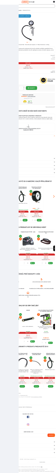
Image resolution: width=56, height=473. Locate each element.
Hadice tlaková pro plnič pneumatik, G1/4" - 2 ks (22, 354)
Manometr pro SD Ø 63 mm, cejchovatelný (36, 187)
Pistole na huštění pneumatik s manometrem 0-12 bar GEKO (8, 354)
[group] (10, 248)
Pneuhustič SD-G (24, 395)
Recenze (3, 165)
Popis (2, 136)
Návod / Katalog (5, 172)
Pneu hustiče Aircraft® (50, 107)
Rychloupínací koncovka (8, 187)
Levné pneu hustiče (16, 393)
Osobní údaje (42, 462)
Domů (2, 10)
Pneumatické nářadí (9, 10)
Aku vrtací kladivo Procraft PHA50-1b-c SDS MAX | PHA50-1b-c (46, 311)
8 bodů (50, 81)
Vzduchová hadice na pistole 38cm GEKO (36, 354)
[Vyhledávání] (28, 6)
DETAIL (8, 386)
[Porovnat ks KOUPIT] (6, 262)
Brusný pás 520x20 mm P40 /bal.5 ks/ (46, 232)
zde (41, 466)
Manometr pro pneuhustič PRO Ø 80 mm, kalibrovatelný (10, 232)
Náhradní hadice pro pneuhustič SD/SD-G (22, 187)
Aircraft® (53, 55)
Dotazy (3, 169)
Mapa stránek (14, 462)
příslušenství (4, 162)
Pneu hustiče (18, 10)
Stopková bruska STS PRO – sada (28, 232)
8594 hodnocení (31, 96)
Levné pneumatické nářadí (6, 393)
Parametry (3, 158)
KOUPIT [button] (15, 262)
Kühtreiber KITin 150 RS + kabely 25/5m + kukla (10, 311)
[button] (14, 262)
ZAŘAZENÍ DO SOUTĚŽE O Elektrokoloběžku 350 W (28, 128)
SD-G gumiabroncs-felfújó (36, 396)
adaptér (28, 310)
